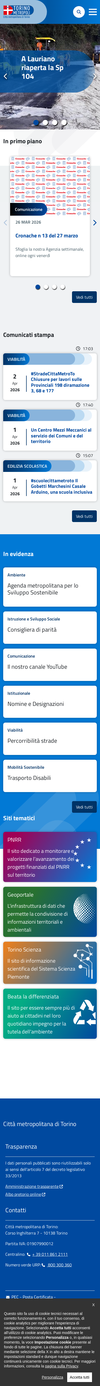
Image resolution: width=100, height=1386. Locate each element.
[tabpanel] (50, 76)
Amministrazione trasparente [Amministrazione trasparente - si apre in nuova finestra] (32, 1186)
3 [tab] (54, 123)
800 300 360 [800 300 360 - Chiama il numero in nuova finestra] (56, 1265)
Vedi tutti (86, 297)
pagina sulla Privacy (61, 1380)
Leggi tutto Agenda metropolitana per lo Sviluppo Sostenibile (50, 587)
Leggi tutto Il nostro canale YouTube (50, 665)
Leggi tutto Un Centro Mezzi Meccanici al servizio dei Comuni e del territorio (50, 430)
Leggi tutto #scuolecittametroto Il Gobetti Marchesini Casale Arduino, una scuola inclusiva (50, 480)
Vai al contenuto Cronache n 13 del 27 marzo (50, 216)
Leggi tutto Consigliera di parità (50, 627)
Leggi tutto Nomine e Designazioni (50, 702)
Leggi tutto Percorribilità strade (50, 739)
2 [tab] (45, 123)
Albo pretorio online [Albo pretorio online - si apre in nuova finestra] (23, 1194)
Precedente (5, 76)
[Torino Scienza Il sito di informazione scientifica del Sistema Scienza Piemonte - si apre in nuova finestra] (50, 963)
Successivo (94, 76)
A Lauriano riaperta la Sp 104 (42, 67)
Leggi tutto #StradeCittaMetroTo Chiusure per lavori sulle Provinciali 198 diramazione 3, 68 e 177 (50, 376)
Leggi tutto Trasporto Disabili (50, 776)
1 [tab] (36, 123)
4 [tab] (64, 123)
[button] (93, 12)
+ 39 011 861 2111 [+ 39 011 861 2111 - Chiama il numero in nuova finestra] (47, 1254)
